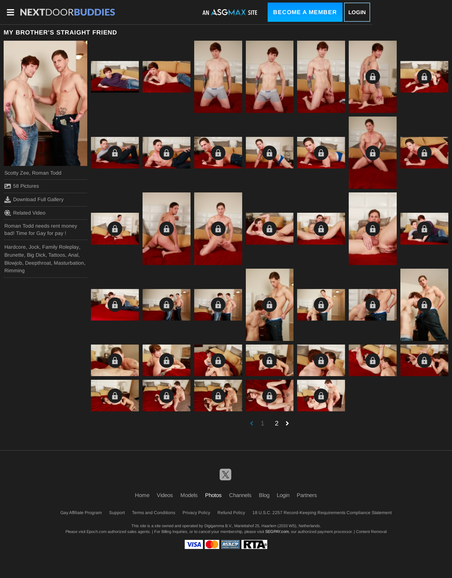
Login (357, 12)
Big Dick (36, 255)
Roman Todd (46, 173)
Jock (34, 247)
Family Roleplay (60, 247)
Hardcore (15, 247)
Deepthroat (38, 263)
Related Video (24, 212)
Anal (73, 255)
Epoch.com (97, 531)
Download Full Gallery (34, 199)
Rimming (14, 270)
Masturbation (69, 263)
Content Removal (371, 531)
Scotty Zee (16, 173)
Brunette (14, 255)
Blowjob (13, 263)
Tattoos (56, 255)
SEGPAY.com (277, 531)
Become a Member (305, 12)
